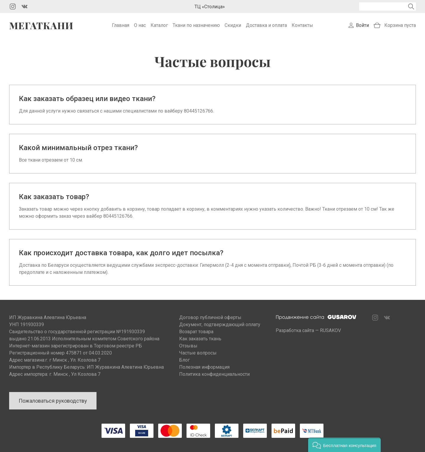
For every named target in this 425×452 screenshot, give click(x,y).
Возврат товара (196, 331)
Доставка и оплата (266, 25)
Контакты (302, 25)
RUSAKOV (330, 330)
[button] (344, 445)
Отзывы (188, 346)
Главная (120, 25)
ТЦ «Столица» (209, 6)
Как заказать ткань (200, 339)
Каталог (159, 25)
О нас (140, 25)
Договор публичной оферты (210, 317)
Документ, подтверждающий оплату (219, 324)
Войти (362, 25)
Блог (184, 360)
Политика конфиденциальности (214, 374)
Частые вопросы (198, 353)
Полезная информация (204, 367)
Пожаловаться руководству (53, 401)
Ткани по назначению (196, 25)
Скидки (233, 25)
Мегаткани (41, 25)
